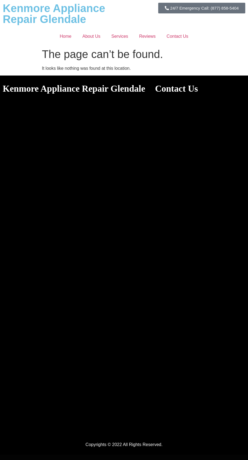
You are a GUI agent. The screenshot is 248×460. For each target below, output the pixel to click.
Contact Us (177, 36)
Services (119, 36)
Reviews (147, 36)
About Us (91, 36)
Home (65, 36)
